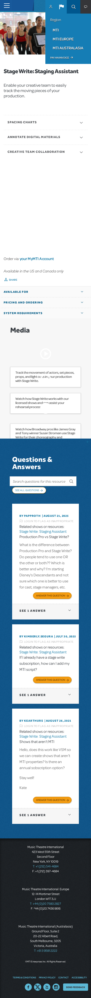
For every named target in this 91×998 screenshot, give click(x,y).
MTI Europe (63, 39)
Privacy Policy (47, 977)
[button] (61, 7)
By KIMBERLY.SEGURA (36, 636)
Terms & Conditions (24, 977)
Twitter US (37, 987)
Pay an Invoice (59, 57)
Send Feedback (75, 987)
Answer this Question (50, 595)
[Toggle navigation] (5, 5)
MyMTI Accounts (50, 7)
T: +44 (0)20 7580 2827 (45, 904)
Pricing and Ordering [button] (23, 302)
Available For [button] (16, 292)
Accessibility (79, 977)
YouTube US (46, 987)
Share (13, 279)
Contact (63, 977)
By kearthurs (31, 720)
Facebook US (28, 987)
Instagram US (56, 987)
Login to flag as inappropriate (49, 521)
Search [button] (73, 7)
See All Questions (27, 490)
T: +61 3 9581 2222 (45, 951)
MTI (56, 30)
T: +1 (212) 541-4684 (45, 866)
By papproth (30, 516)
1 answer (32, 610)
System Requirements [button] (23, 313)
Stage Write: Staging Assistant (42, 531)
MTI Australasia (68, 48)
